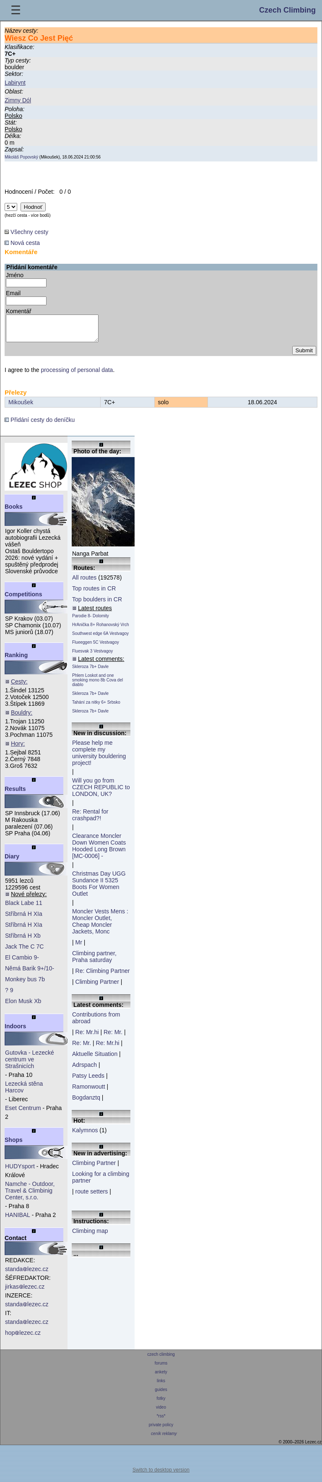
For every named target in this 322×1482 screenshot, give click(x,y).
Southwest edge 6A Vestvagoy (100, 638)
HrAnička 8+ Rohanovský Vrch (100, 629)
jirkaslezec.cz (24, 1291)
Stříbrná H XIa (23, 918)
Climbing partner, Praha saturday (94, 961)
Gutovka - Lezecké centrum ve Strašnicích (29, 1064)
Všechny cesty (26, 232)
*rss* (161, 1421)
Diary (12, 861)
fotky (161, 1403)
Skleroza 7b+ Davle (90, 671)
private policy (161, 1429)
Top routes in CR (94, 593)
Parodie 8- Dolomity (90, 621)
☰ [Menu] (15, 10)
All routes (84, 582)
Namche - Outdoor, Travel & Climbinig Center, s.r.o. (30, 1196)
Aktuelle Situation (94, 1059)
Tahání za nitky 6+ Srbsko (96, 707)
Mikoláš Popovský (21, 157)
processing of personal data (77, 375)
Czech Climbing (287, 10)
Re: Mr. (113, 1037)
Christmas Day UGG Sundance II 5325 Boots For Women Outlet (99, 888)
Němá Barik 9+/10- (29, 973)
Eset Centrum (23, 1113)
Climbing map (90, 1235)
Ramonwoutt (88, 1091)
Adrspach (84, 1069)
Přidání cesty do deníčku (40, 424)
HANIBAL (17, 1220)
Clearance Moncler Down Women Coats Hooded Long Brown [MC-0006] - (99, 850)
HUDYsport (20, 1171)
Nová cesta (22, 242)
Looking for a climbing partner (100, 1182)
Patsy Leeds (88, 1080)
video (161, 1412)
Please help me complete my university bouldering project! (99, 757)
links (161, 1385)
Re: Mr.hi (87, 1037)
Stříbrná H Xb (23, 940)
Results (15, 793)
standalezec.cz (27, 1274)
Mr (78, 947)
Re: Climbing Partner (102, 975)
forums (161, 1368)
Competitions (23, 599)
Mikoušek (20, 407)
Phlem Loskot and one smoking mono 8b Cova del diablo (97, 685)
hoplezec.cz (23, 1337)
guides (160, 1394)
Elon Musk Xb (23, 1006)
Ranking (16, 660)
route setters (91, 1196)
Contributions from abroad (96, 1023)
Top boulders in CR (97, 604)
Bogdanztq (86, 1102)
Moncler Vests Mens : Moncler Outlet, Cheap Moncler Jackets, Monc (100, 926)
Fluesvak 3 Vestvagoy (92, 656)
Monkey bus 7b (25, 984)
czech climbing (161, 1359)
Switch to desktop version (161, 1475)
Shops (14, 1144)
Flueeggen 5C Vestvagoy (95, 647)
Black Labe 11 (23, 908)
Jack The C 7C (24, 951)
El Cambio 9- (22, 962)
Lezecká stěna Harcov (24, 1092)
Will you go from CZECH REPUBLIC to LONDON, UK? (101, 792)
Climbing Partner (97, 986)
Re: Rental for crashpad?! (90, 820)
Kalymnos (85, 1135)
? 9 (9, 995)
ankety (160, 1377)
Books (14, 511)
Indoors (15, 1031)
